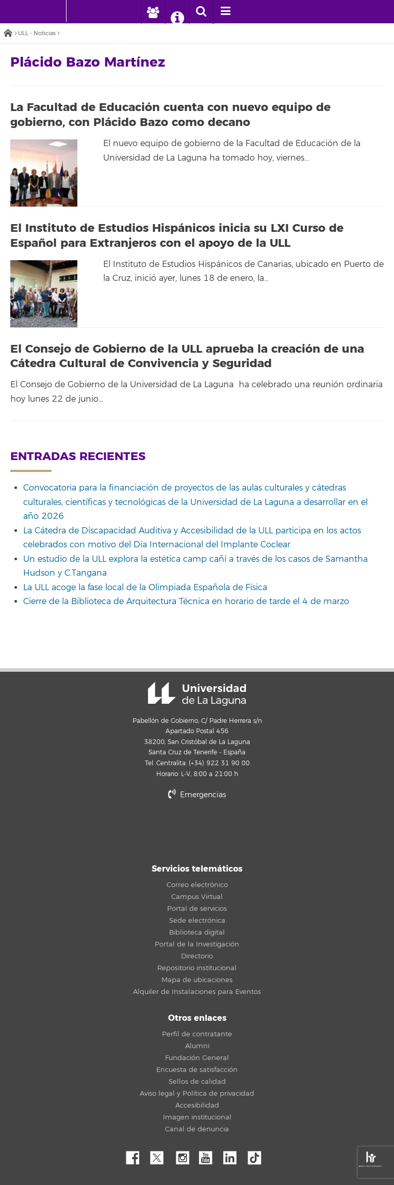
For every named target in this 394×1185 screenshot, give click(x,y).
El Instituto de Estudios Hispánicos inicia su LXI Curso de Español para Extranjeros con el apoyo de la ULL (176, 235)
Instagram (185, 1155)
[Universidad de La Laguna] (82, 11)
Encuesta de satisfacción (197, 1070)
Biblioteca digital (197, 932)
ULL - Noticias (37, 33)
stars (197, 830)
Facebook (136, 1155)
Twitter (161, 1155)
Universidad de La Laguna (197, 694)
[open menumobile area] (225, 12)
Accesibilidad (197, 1105)
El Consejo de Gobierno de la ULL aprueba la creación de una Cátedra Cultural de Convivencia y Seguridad (187, 356)
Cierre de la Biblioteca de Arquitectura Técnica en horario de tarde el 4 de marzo (186, 601)
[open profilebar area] (153, 12)
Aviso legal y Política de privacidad (197, 1093)
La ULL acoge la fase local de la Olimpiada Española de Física (145, 587)
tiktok (258, 1155)
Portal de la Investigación (197, 944)
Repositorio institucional (197, 968)
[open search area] (201, 12)
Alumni (197, 1046)
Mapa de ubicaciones (197, 980)
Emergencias (197, 795)
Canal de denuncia (197, 1129)
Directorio (197, 956)
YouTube (209, 1155)
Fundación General (197, 1058)
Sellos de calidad (197, 1082)
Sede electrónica (197, 921)
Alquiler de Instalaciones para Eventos (197, 992)
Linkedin (233, 1155)
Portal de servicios (197, 909)
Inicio (7, 34)
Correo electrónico (197, 885)
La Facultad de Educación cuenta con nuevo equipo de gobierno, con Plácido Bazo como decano (170, 115)
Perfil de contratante (197, 1034)
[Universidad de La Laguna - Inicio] (56, 11)
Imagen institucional (197, 1117)
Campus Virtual (197, 897)
